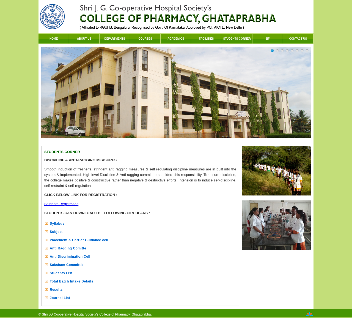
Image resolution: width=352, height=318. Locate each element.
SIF (267, 38)
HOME (54, 38)
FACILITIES (206, 38)
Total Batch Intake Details (71, 281)
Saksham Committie (67, 265)
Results (56, 290)
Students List (61, 273)
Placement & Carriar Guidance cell (79, 240)
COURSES (145, 38)
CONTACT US (298, 38)
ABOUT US (84, 38)
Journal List (60, 298)
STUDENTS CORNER (237, 38)
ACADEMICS (175, 38)
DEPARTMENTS (115, 38)
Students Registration (61, 204)
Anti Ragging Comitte (68, 248)
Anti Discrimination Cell (70, 257)
